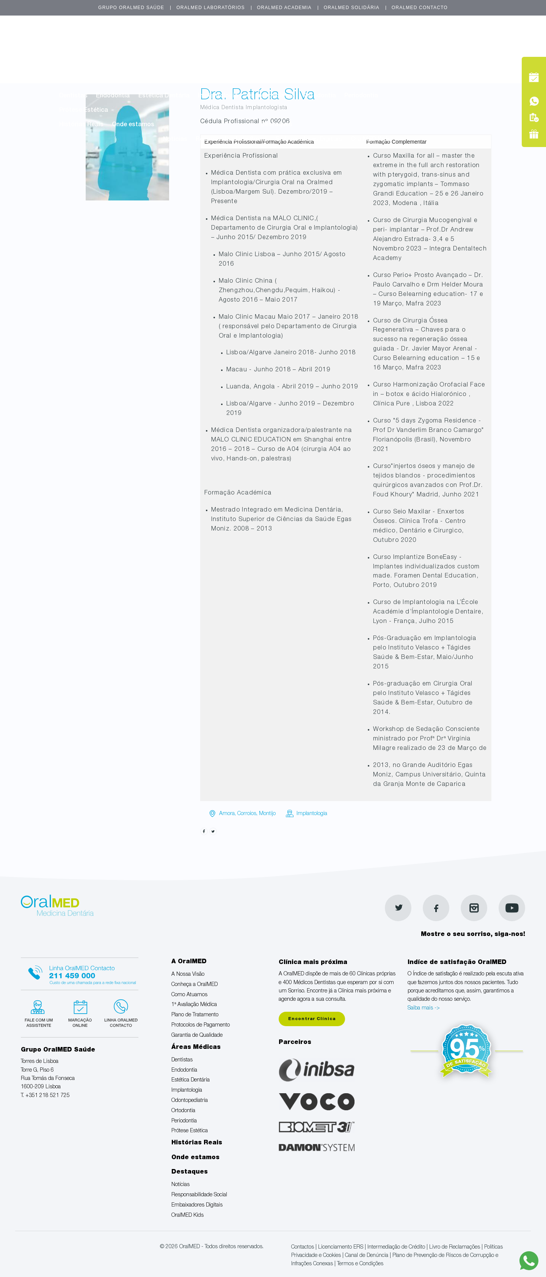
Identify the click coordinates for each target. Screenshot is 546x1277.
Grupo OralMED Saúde (131, 7)
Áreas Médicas (246, 81)
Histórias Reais (81, 125)
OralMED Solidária (352, 7)
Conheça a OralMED (139, 53)
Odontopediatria (270, 96)
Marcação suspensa (79, 1012)
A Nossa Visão (80, 53)
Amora (227, 814)
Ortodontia (320, 96)
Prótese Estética (83, 111)
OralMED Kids (371, 140)
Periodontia (361, 96)
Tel (482, 56)
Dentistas (73, 96)
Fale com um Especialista (40, 1012)
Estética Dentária (164, 96)
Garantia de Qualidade (177, 67)
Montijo (267, 814)
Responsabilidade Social (232, 140)
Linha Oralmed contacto (79, 973)
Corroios (246, 814)
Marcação (482, 39)
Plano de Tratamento (329, 53)
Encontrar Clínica (312, 1019)
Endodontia (113, 96)
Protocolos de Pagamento (97, 67)
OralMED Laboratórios (210, 7)
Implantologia (218, 96)
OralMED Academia (284, 7)
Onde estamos (133, 125)
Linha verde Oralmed (118, 1012)
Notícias (175, 140)
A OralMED (246, 38)
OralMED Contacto (420, 7)
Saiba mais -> (424, 1008)
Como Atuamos (199, 53)
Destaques (276, 125)
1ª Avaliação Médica (260, 53)
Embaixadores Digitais (309, 140)
